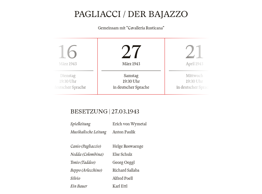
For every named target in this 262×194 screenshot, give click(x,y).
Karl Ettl (120, 186)
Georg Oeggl (124, 162)
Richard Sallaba (126, 170)
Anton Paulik (124, 132)
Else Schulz (122, 154)
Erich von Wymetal (130, 124)
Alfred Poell (123, 178)
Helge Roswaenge (128, 146)
